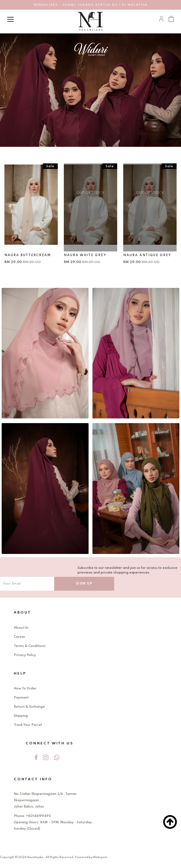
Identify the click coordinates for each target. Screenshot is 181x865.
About (22, 612)
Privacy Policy (25, 655)
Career (19, 637)
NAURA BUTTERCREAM (27, 255)
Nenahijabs (35, 857)
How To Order (25, 688)
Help (20, 673)
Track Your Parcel (28, 725)
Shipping (21, 716)
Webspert (100, 857)
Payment (21, 697)
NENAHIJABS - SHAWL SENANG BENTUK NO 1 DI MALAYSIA (90, 5)
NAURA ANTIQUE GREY (147, 255)
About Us (21, 628)
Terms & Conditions (30, 646)
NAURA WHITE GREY (85, 255)
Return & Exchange (29, 707)
